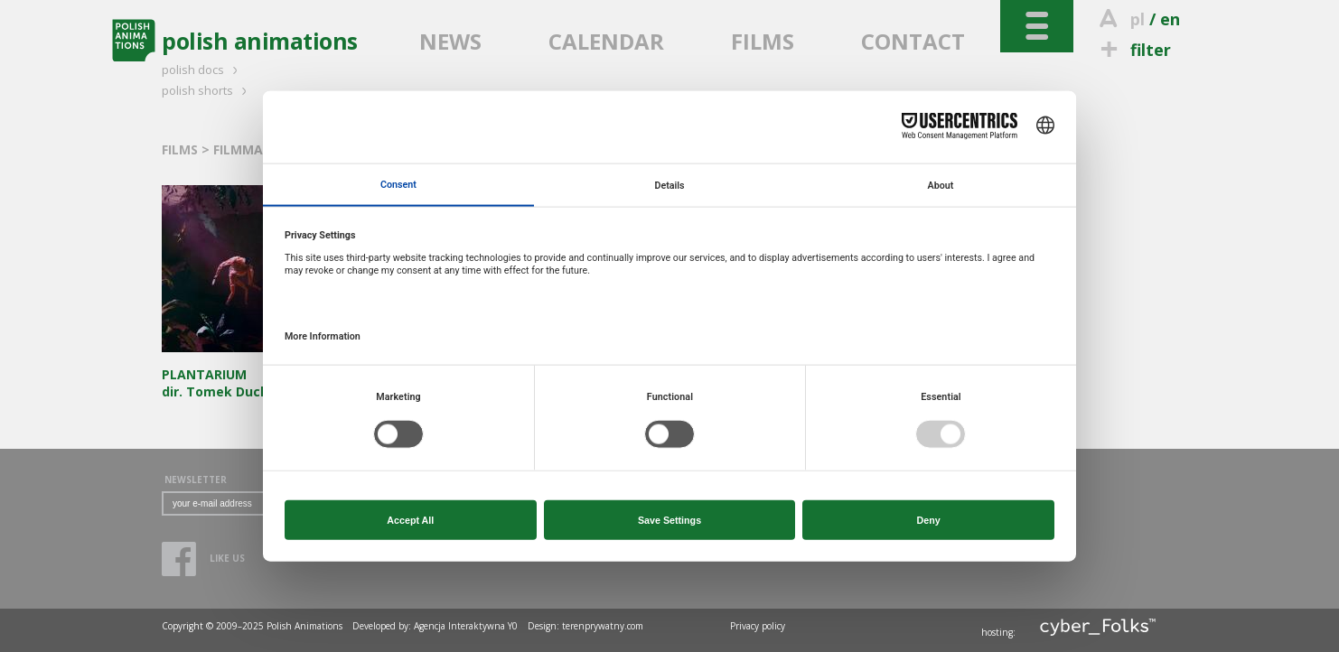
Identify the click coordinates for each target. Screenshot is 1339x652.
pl (1137, 19)
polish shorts (207, 90)
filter (1133, 50)
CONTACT (913, 41)
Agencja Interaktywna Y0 (466, 625)
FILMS (762, 41)
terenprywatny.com (602, 625)
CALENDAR (606, 41)
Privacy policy (757, 625)
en (1170, 19)
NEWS (450, 41)
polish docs (202, 69)
